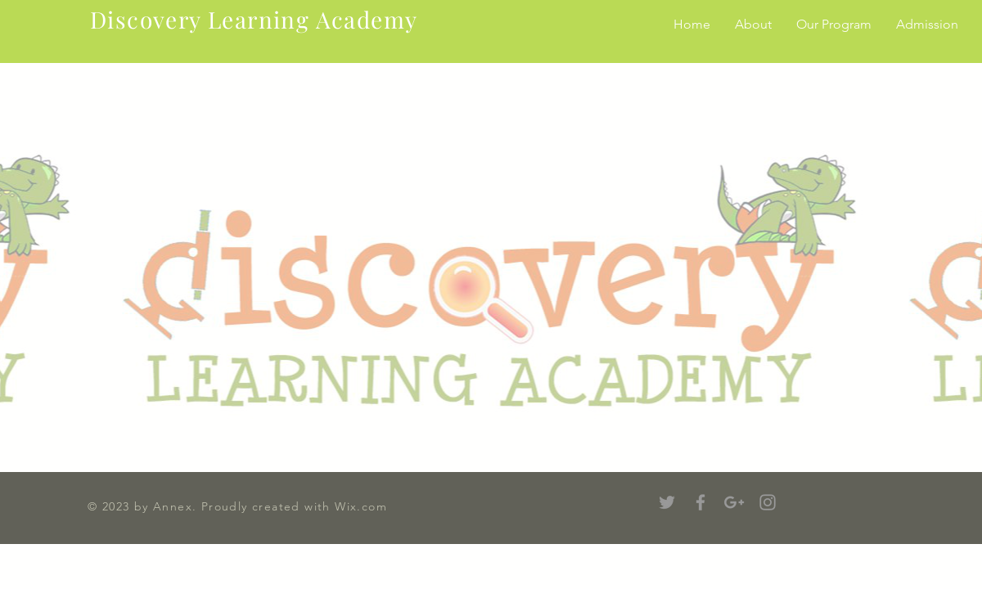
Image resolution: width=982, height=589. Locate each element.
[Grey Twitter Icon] (667, 502)
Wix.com (361, 506)
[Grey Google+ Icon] (734, 502)
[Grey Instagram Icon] (767, 502)
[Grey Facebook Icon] (700, 502)
